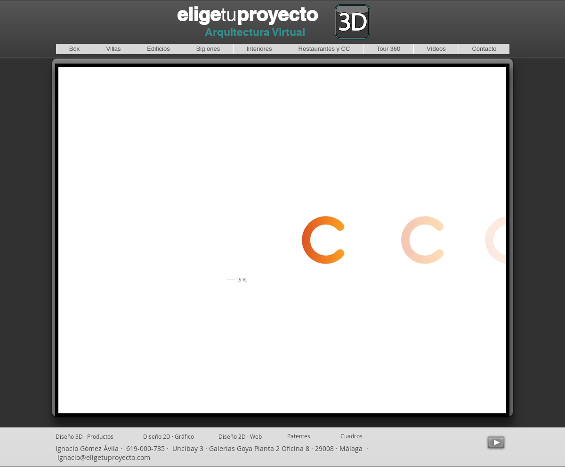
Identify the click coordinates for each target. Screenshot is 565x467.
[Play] (496, 442)
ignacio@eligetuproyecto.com (103, 457)
